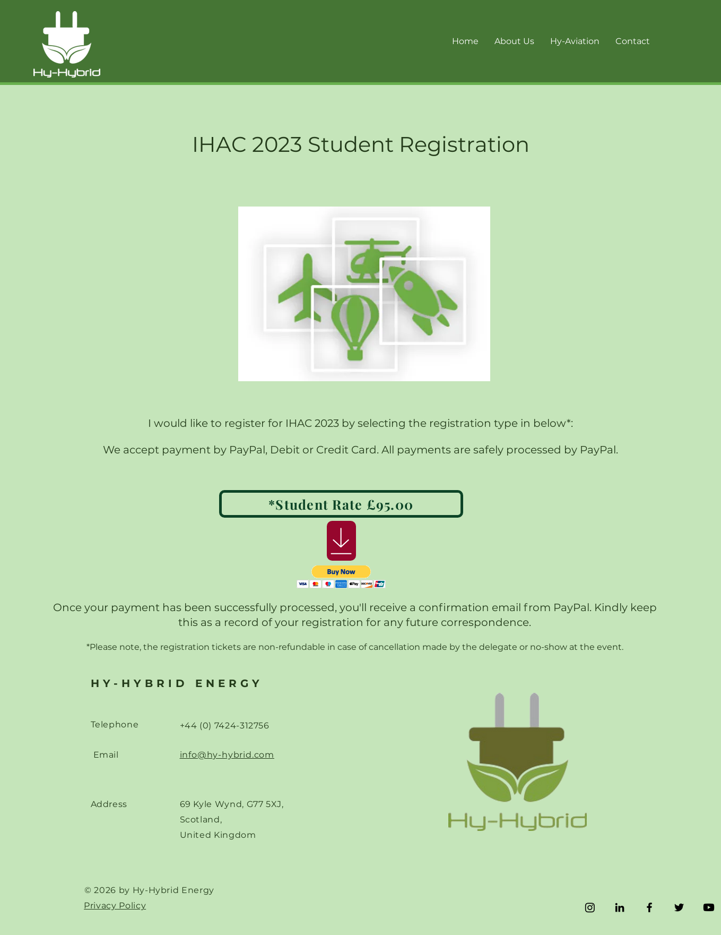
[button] (341, 576)
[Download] (341, 541)
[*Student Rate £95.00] (341, 504)
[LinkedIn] (619, 907)
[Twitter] (679, 907)
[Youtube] (708, 907)
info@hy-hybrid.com (227, 755)
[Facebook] (649, 907)
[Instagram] (590, 907)
